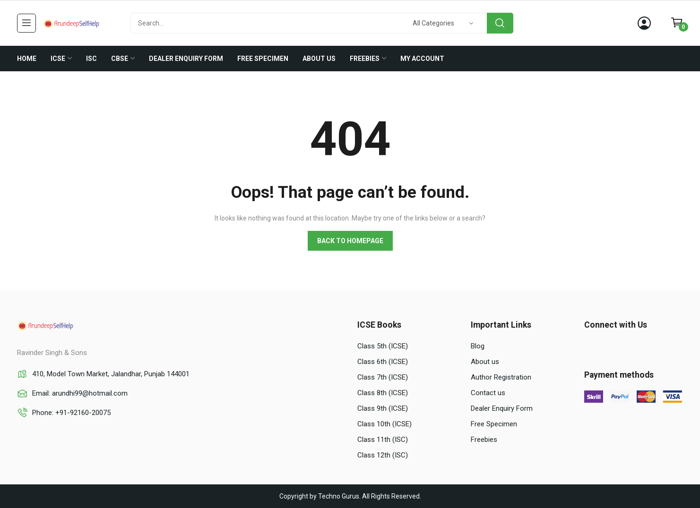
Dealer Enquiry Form (502, 408)
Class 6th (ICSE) (382, 361)
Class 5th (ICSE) (382, 346)
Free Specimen (494, 424)
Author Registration (501, 377)
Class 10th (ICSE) (384, 424)
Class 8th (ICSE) (382, 393)
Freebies (484, 439)
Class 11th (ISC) (382, 439)
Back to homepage (350, 241)
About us (485, 361)
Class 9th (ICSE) (382, 408)
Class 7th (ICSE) (382, 377)
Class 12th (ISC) (382, 455)
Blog (477, 346)
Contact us (488, 393)
